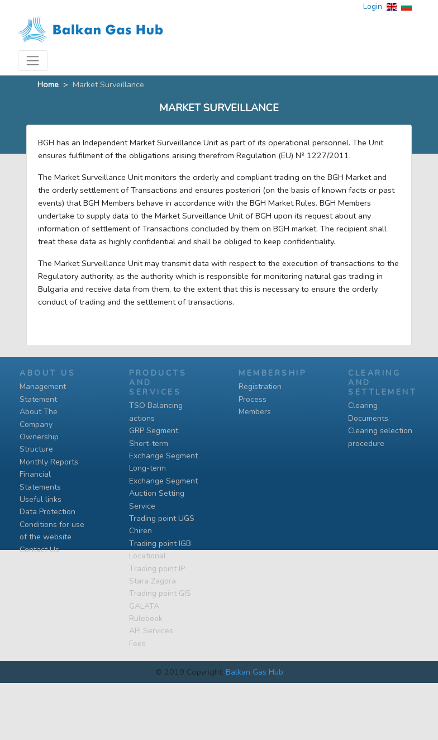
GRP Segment (153, 430)
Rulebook (146, 618)
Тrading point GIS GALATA (160, 599)
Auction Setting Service (156, 499)
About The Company (39, 417)
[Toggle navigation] (32, 60)
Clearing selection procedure (380, 436)
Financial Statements (40, 480)
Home (48, 84)
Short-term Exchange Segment (163, 449)
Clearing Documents (368, 411)
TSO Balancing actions (156, 411)
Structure (36, 449)
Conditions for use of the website (52, 530)
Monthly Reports (49, 462)
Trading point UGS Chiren (161, 524)
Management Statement (43, 392)
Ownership (39, 436)
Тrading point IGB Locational (160, 549)
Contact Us (39, 549)
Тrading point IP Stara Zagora (157, 574)
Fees (137, 643)
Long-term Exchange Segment (163, 474)
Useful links (40, 499)
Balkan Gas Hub (254, 671)
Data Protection (47, 511)
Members (255, 411)
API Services (151, 630)
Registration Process (260, 392)
